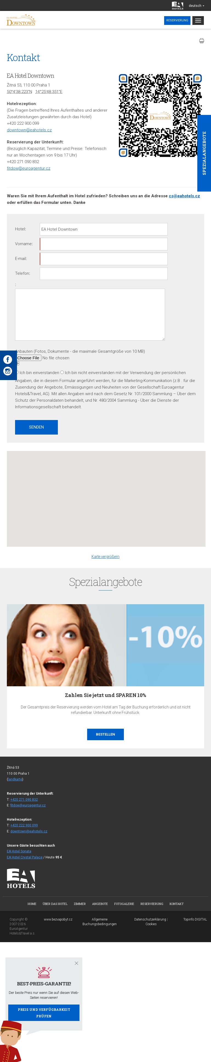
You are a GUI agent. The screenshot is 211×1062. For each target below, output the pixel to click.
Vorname (23, 243)
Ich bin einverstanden (39, 372)
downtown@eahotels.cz (29, 130)
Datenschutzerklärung (150, 919)
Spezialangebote (204, 153)
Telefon (22, 273)
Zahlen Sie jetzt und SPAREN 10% (105, 695)
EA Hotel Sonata (19, 851)
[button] (106, 494)
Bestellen (105, 734)
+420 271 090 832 (24, 799)
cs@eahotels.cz (184, 195)
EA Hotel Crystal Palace (24, 857)
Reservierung (177, 20)
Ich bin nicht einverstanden (90, 372)
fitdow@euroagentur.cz (28, 168)
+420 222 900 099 (24, 825)
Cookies (151, 924)
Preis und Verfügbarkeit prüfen (44, 1012)
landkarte (15, 779)
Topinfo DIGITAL (195, 919)
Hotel (20, 229)
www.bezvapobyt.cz (58, 919)
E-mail (20, 258)
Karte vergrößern (105, 556)
